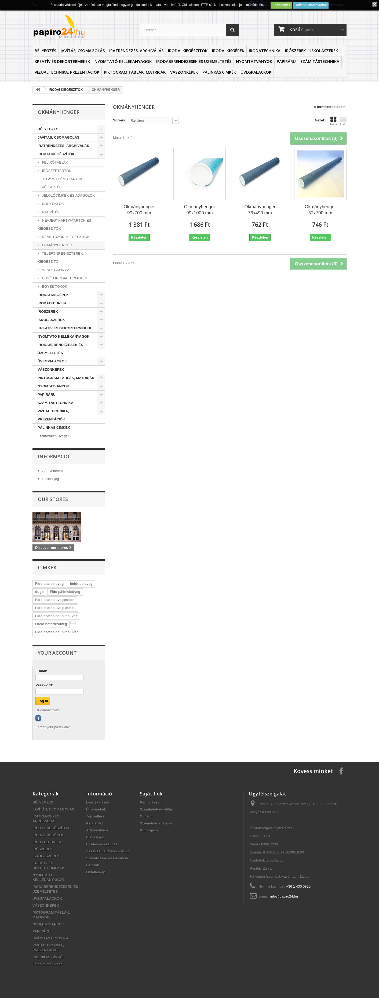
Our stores (53, 499)
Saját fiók (151, 793)
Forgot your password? (53, 727)
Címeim (146, 816)
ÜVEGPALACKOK (255, 72)
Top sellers (95, 816)
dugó (39, 592)
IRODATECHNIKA (264, 50)
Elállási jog (50, 479)
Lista (343, 121)
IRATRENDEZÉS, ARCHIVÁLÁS (136, 50)
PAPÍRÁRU (286, 61)
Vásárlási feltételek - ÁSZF (108, 851)
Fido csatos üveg (49, 584)
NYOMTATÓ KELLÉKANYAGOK (123, 61)
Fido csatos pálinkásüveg (56, 616)
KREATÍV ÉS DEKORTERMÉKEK (62, 61)
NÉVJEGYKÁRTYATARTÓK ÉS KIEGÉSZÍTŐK (64, 224)
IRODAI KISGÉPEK (228, 50)
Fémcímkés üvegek (54, 436)
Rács (333, 121)
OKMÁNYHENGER (56, 245)
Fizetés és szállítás (101, 844)
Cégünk (92, 865)
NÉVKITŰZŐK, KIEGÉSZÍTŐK (65, 237)
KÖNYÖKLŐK (52, 204)
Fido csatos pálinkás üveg (57, 632)
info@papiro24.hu (284, 896)
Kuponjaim (149, 830)
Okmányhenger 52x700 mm (320, 209)
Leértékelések (97, 802)
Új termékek (96, 809)
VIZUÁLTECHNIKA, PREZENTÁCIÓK (67, 72)
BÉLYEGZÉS (45, 50)
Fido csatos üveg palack (55, 608)
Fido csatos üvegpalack (55, 600)
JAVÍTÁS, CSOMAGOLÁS (83, 50)
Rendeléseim (150, 802)
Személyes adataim (156, 823)
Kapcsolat (94, 823)
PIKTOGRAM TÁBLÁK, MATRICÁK (135, 72)
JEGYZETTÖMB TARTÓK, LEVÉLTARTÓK (60, 183)
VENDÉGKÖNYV (55, 270)
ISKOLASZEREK (324, 50)
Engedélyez (281, 5)
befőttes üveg (81, 584)
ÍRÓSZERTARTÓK (56, 171)
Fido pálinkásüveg (65, 592)
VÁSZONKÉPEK (184, 72)
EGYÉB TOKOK (54, 286)
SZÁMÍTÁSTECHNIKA (319, 61)
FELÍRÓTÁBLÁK (54, 162)
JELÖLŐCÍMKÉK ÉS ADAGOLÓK (68, 195)
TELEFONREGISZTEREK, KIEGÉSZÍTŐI (61, 257)
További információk (310, 5)
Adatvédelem (52, 471)
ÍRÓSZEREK (295, 50)
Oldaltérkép (95, 872)
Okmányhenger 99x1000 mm (199, 209)
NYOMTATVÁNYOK (254, 61)
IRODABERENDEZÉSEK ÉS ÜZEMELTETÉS (193, 61)
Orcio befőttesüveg (51, 624)
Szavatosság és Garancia (107, 858)
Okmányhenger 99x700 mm (139, 209)
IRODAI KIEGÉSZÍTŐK (187, 50)
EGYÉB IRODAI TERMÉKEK (64, 278)
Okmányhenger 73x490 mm (259, 209)
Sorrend (119, 120)
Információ (53, 456)
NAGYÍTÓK (50, 212)
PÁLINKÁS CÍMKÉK (219, 72)
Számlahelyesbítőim (156, 809)
